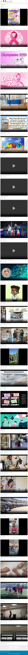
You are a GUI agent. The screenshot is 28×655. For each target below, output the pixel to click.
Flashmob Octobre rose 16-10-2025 (5, 47)
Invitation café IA (3, 281)
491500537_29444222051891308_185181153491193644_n (8, 557)
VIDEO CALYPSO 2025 (3, 387)
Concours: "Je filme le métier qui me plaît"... (7, 451)
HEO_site (3, 112)
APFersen (3, 579)
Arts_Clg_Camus (4, 48)
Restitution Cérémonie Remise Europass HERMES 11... (8, 238)
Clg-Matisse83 (3, 133)
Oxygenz (18, 653)
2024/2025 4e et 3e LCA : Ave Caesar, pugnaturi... (7, 514)
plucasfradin (3, 282)
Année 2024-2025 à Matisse (4, 153)
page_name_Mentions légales (5, 651)
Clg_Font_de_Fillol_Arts (5, 643)
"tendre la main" (3, 578)
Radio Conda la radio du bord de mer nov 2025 (7, 26)
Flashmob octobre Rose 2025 (5, 90)
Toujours (14, 7)
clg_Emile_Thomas (4, 367)
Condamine (3, 27)
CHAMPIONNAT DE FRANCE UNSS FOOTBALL (7, 599)
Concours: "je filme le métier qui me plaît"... (7, 472)
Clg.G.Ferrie (3, 558)
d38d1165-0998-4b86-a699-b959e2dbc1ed (6, 302)
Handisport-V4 (3, 408)
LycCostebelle (3, 388)
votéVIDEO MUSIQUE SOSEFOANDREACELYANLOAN (7, 366)
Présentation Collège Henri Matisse (5, 132)
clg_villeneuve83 (4, 515)
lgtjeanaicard (3, 409)
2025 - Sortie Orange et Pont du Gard (6, 323)
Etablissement (14, 5)
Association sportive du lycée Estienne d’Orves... (7, 111)
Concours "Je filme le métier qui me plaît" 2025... (7, 493)
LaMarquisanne (4, 303)
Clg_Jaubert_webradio (5, 452)
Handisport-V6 (3, 429)
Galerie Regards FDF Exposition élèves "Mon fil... (7, 642)
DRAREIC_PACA (4, 239)
